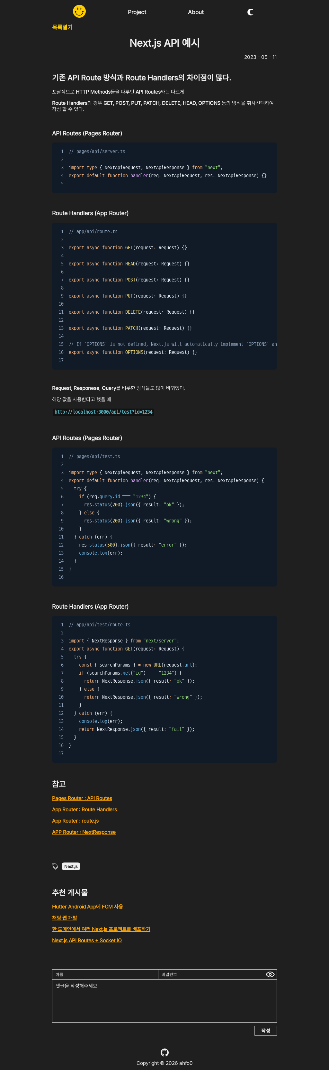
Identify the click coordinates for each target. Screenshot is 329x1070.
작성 (265, 1031)
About (196, 12)
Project (137, 12)
